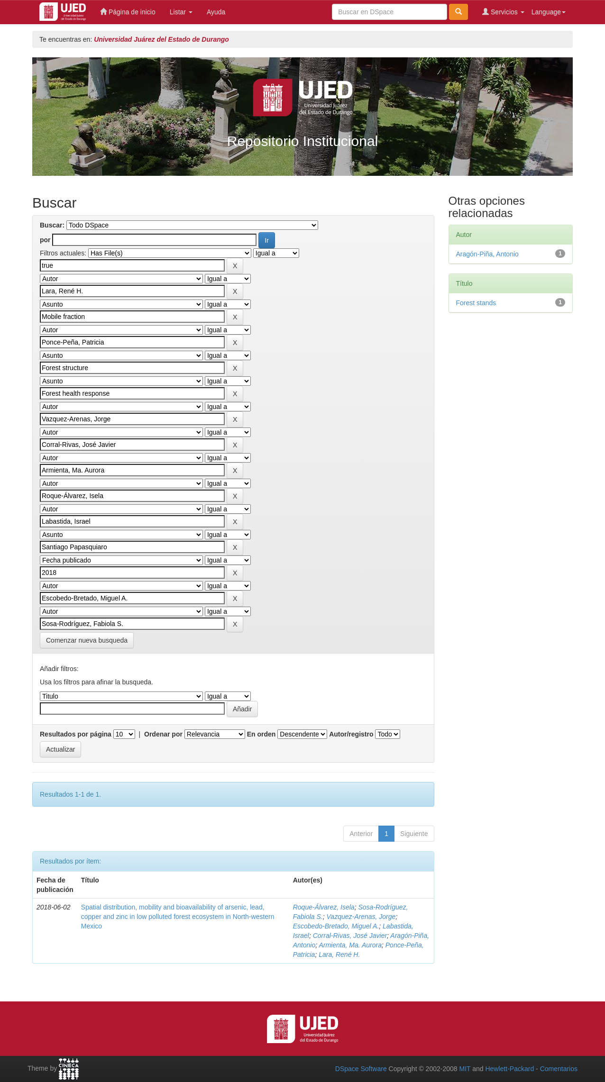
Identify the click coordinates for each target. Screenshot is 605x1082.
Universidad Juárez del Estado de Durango (161, 39)
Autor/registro (351, 734)
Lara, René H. (339, 954)
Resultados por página (75, 734)
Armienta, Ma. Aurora (350, 945)
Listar (181, 12)
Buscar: (52, 225)
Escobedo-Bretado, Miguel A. (336, 926)
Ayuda (216, 12)
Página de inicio (128, 12)
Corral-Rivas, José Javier (350, 935)
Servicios (503, 12)
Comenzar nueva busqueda (87, 640)
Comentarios (559, 1069)
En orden (261, 734)
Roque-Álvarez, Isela (324, 907)
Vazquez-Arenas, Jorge (361, 916)
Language (549, 12)
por (45, 240)
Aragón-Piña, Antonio (487, 254)
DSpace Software (361, 1069)
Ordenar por (163, 734)
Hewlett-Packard (509, 1069)
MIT (464, 1069)
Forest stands (476, 303)
